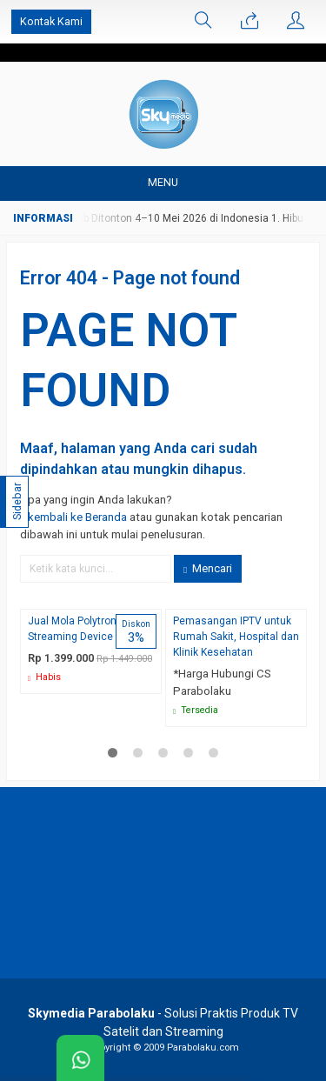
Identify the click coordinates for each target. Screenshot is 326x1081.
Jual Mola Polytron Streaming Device (72, 629)
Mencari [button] (207, 569)
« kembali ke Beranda (73, 517)
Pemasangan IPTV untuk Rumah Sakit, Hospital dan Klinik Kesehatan (236, 636)
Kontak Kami (51, 21)
